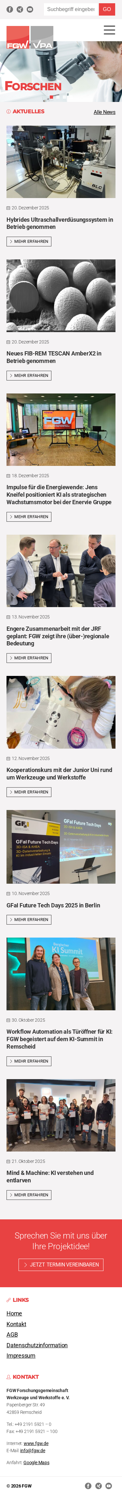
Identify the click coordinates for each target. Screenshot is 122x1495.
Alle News (104, 112)
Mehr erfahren (28, 241)
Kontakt (16, 1324)
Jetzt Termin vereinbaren (64, 1265)
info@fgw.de (32, 1450)
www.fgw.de (36, 1443)
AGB (12, 1334)
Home (14, 1313)
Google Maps (36, 1462)
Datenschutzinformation (37, 1345)
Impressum (21, 1355)
